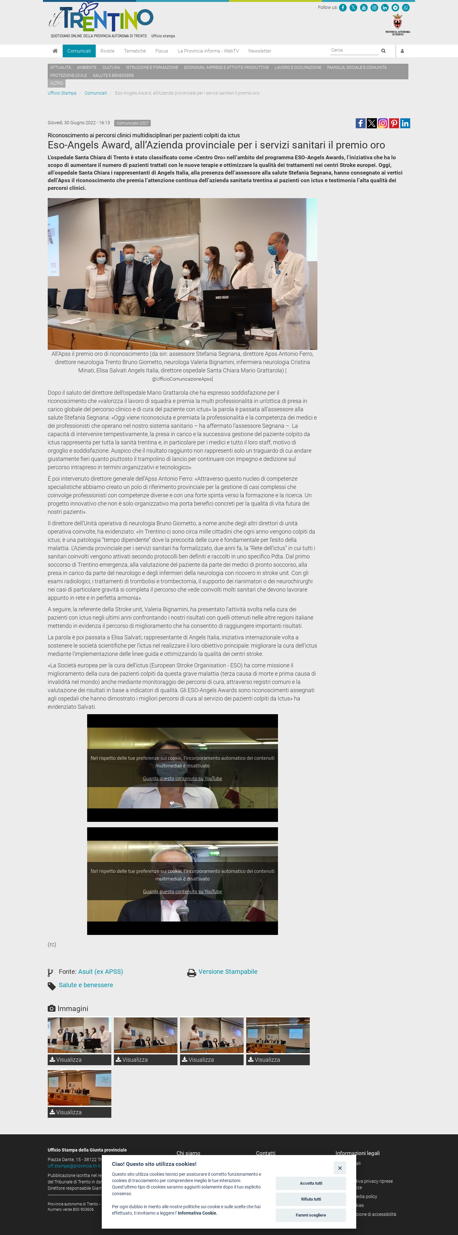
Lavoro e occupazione (298, 67)
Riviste (107, 51)
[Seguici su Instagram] (374, 7)
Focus (162, 51)
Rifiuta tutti (311, 1199)
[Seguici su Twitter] (353, 7)
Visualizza (66, 1059)
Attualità (60, 67)
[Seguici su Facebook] (342, 7)
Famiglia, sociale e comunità (357, 67)
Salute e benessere (113, 75)
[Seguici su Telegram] (395, 7)
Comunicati (79, 51)
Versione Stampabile (228, 971)
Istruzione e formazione (152, 67)
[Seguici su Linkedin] (384, 7)
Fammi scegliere (311, 1215)
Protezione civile (68, 75)
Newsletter (259, 51)
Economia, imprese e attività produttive (226, 67)
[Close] (340, 1167)
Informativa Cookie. (198, 1213)
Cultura (111, 67)
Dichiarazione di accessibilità (368, 1214)
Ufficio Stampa (62, 93)
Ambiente (86, 67)
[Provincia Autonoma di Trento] (397, 24)
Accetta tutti (311, 1183)
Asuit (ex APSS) (100, 971)
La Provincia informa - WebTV (208, 51)
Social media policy (358, 1196)
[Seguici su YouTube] (363, 7)
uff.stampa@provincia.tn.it (74, 1165)
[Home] (55, 51)
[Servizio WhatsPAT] (405, 7)
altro (56, 83)
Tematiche (135, 51)
